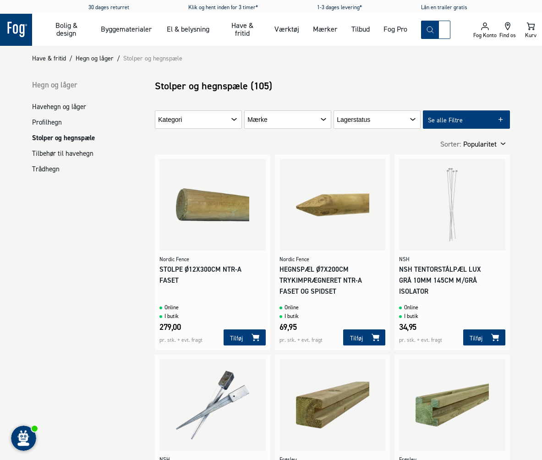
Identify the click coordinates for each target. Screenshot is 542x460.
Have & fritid (242, 29)
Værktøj (286, 28)
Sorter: (450, 143)
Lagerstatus (353, 119)
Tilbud (360, 28)
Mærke (257, 119)
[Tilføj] (245, 337)
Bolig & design (66, 29)
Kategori (170, 119)
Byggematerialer (126, 28)
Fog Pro (395, 28)
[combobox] (444, 29)
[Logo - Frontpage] (16, 30)
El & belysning (188, 28)
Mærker (325, 28)
